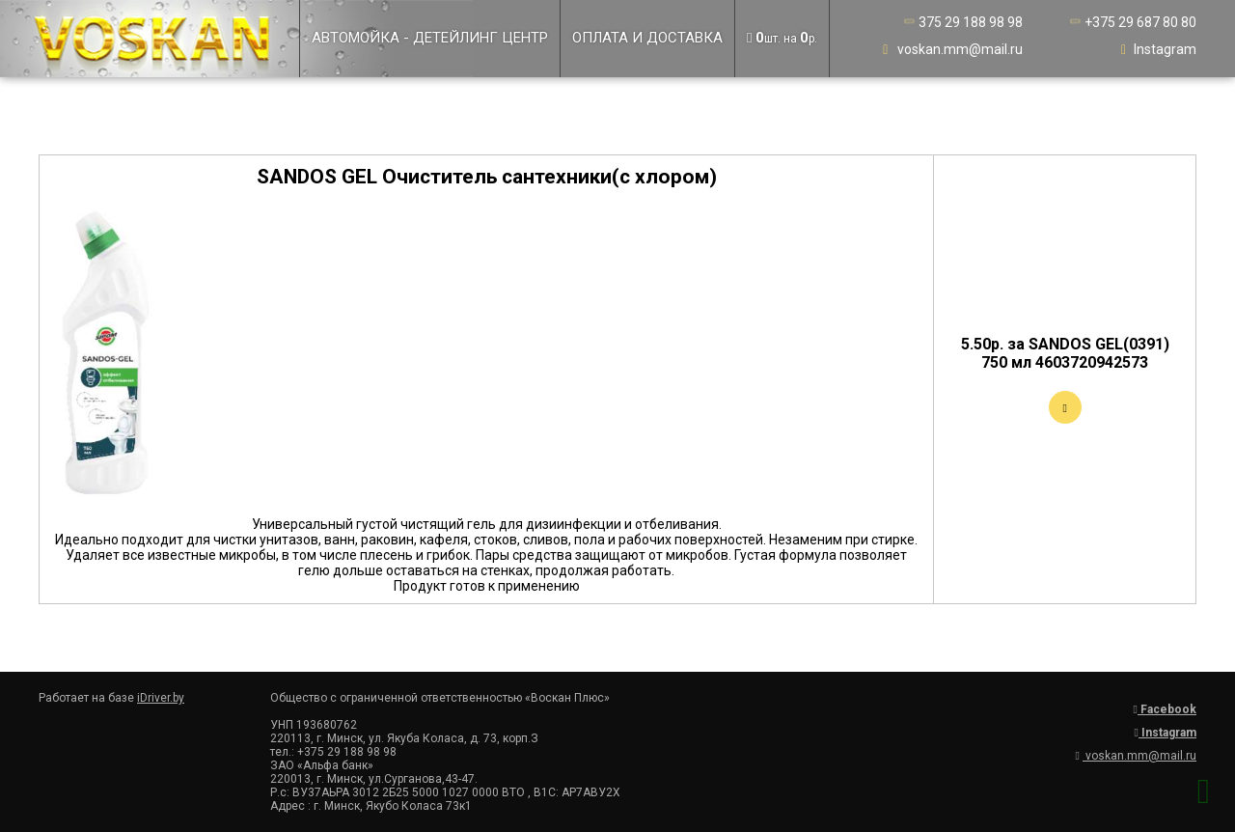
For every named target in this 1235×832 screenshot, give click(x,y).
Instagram (1156, 49)
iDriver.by (160, 698)
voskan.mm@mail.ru (951, 49)
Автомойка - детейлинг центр (430, 37)
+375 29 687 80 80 (1131, 22)
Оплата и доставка (647, 37)
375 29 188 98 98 (962, 22)
